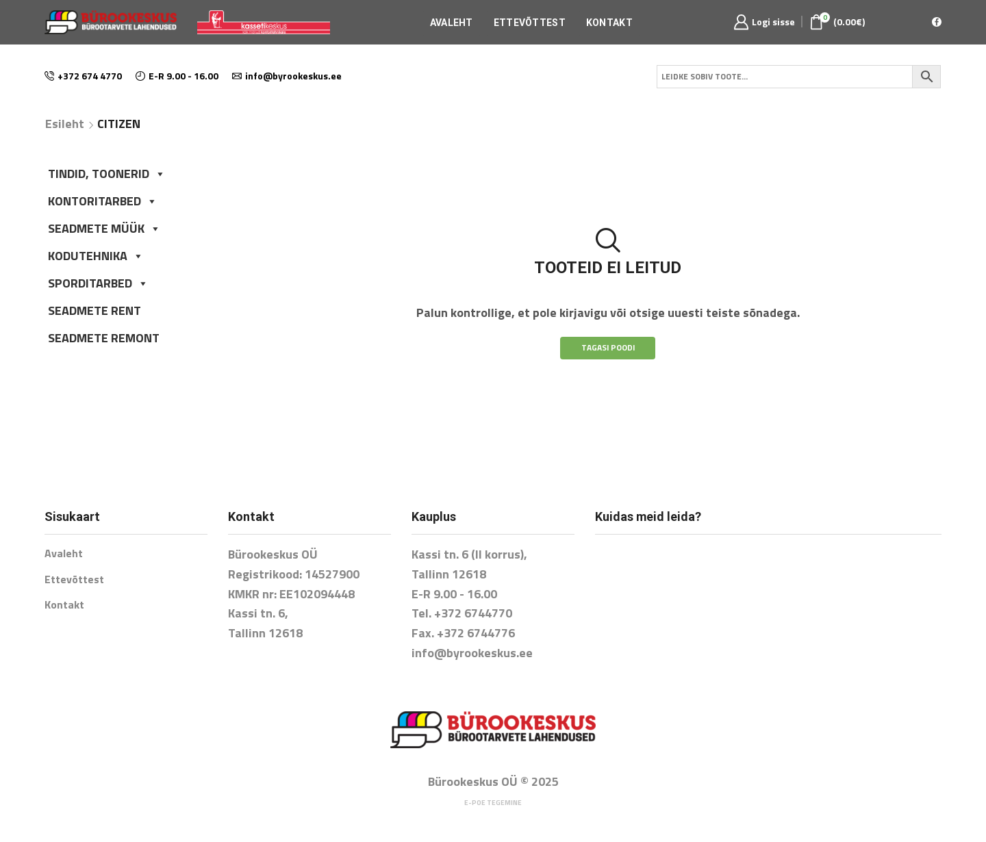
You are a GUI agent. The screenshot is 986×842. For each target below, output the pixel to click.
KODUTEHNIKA (96, 255)
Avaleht (451, 22)
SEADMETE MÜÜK (104, 228)
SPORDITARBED (98, 283)
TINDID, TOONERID (107, 173)
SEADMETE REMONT (104, 338)
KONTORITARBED (102, 201)
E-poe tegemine (493, 803)
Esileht (64, 124)
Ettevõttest (530, 22)
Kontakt (609, 22)
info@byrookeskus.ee (472, 652)
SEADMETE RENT (94, 310)
